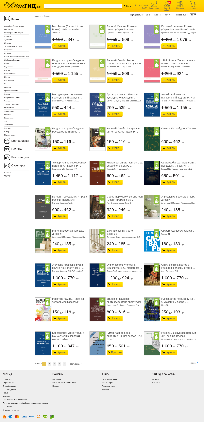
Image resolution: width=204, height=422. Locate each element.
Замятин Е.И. (57, 33)
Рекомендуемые (108, 386)
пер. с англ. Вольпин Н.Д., (180, 33)
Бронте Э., (165, 33)
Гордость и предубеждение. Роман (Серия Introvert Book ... (70, 62)
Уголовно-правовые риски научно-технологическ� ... (68, 266)
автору (167, 15)
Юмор (6, 131)
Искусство (8, 50)
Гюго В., (110, 203)
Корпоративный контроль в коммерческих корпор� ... (68, 334)
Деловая (7, 36)
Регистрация (141, 5)
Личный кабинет (167, 9)
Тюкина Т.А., (166, 101)
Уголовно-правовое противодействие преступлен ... (124, 301)
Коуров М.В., (166, 169)
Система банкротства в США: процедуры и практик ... (178, 164)
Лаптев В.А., (57, 339)
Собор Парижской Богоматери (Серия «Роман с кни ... (125, 198)
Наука (6, 63)
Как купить (56, 379)
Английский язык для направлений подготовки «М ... (178, 97)
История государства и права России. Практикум (69, 198)
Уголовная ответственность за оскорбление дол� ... (124, 164)
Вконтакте (156, 383)
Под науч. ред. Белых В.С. (182, 169)
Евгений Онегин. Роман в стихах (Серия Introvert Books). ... (122, 29)
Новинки (17, 149)
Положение (7, 407)
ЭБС (6, 121)
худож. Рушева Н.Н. (125, 33)
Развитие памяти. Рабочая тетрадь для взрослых (68, 300)
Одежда (7, 176)
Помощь (55, 386)
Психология (9, 80)
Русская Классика (11, 91)
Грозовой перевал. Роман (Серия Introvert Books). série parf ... (178, 29)
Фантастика (9, 108)
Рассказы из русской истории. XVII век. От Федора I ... (178, 334)
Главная (38, 16)
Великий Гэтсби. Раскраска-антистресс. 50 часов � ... (123, 130)
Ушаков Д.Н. (166, 234)
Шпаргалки (8, 118)
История (7, 53)
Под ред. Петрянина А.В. (129, 305)
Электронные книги (109, 379)
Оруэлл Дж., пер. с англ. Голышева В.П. (177, 67)
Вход (144, 7)
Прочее (7, 77)
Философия (9, 111)
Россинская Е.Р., (59, 169)
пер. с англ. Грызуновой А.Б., (72, 67)
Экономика (8, 125)
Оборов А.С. (67, 339)
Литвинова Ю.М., (168, 203)
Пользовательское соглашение (15, 400)
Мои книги (180, 8)
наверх (193, 363)
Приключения (9, 74)
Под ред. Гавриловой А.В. (62, 203)
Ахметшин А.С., (113, 305)
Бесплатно (8, 29)
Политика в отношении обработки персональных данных (25, 403)
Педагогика (8, 67)
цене (148, 15)
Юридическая (9, 135)
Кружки (7, 172)
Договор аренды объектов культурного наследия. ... (122, 96)
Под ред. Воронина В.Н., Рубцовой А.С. (68, 271)
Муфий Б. (165, 305)
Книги (15, 19)
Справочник (9, 101)
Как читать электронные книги (64, 383)
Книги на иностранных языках (16, 56)
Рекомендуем (20, 157)
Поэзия (7, 70)
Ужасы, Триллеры (11, 104)
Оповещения (154, 8)
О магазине (7, 379)
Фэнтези (7, 114)
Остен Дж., (56, 67)
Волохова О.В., (58, 101)
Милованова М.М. (72, 101)
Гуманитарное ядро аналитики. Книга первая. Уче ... (124, 335)
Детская (7, 43)
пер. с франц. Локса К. (122, 203)
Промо (5, 393)
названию (157, 15)
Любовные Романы (12, 60)
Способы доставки (10, 389)
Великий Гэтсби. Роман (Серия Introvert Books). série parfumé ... (124, 63)
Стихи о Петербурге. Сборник (178, 128)
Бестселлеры (20, 140)
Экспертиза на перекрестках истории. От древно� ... (69, 164)
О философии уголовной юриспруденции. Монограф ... (124, 266)
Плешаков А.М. (123, 169)
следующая (74, 364)
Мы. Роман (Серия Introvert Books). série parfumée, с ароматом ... (68, 29)
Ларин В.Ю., (112, 169)
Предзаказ (116, 352)
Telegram (155, 379)
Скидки (7, 94)
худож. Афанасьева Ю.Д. (185, 203)
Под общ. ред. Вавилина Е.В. (129, 101)
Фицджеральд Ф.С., (115, 67)
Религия (7, 87)
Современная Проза (12, 97)
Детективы (8, 39)
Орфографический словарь (177, 230)
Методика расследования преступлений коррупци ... (67, 96)
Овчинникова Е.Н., (178, 101)
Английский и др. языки (14, 26)
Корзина (193, 8)
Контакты (6, 396)
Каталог (47, 16)
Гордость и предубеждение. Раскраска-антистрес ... (68, 130)
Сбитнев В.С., (112, 101)
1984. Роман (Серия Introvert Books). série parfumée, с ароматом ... (178, 63)
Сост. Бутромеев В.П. (169, 271)
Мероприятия (8, 383)
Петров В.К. (111, 339)
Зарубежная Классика (13, 46)
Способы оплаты (9, 386)
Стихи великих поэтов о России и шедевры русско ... (178, 266)
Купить (62, 45)
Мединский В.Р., (167, 339)
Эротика (7, 128)
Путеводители (10, 84)
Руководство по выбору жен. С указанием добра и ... (178, 300)
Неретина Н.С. (71, 169)
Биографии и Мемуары (13, 33)
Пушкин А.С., (112, 33)
